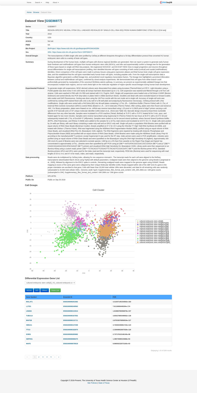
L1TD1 (28, 306)
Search (38, 2)
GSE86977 (53, 21)
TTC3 (28, 330)
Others (44, 290)
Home (29, 2)
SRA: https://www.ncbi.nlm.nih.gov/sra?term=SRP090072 (70, 52)
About (56, 2)
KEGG (29, 290)
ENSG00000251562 (70, 302)
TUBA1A (29, 316)
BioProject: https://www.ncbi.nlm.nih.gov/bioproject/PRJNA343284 (73, 48)
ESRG (28, 334)
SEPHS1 (29, 339)
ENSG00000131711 (70, 320)
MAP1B (29, 320)
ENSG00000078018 (70, 344)
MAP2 (28, 344)
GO (36, 290)
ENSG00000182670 (70, 330)
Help (47, 2)
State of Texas (104, 383)
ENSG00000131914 (70, 311)
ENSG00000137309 (70, 325)
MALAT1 (29, 302)
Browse (36, 12)
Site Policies (92, 383)
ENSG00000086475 (70, 339)
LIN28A (29, 311)
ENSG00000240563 (70, 306)
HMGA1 (29, 325)
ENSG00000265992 (70, 334)
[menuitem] (29, 2)
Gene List (55, 290)
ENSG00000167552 (70, 316)
